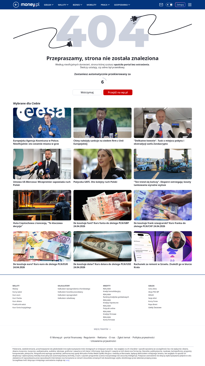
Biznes (76, 4)
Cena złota (152, 289)
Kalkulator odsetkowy (66, 298)
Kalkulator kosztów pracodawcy (70, 292)
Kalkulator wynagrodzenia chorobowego (74, 289)
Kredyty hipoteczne (110, 302)
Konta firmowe (109, 320)
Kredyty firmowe (109, 314)
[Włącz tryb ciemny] (169, 4)
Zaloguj (180, 4)
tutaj (67, 360)
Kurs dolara (17, 301)
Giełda (47, 4)
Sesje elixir (152, 298)
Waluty (62, 4)
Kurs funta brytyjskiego (22, 307)
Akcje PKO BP (153, 292)
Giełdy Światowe (154, 307)
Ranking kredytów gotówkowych (116, 297)
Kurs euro (16, 295)
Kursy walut (17, 292)
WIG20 (151, 295)
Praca (104, 4)
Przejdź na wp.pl (118, 92)
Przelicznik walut (19, 304)
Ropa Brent (152, 304)
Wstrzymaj (87, 92)
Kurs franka (17, 298)
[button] (189, 4)
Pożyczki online (109, 308)
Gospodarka (121, 4)
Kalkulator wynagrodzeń (67, 295)
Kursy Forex (153, 301)
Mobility (91, 4)
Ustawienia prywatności (103, 341)
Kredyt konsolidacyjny (112, 291)
